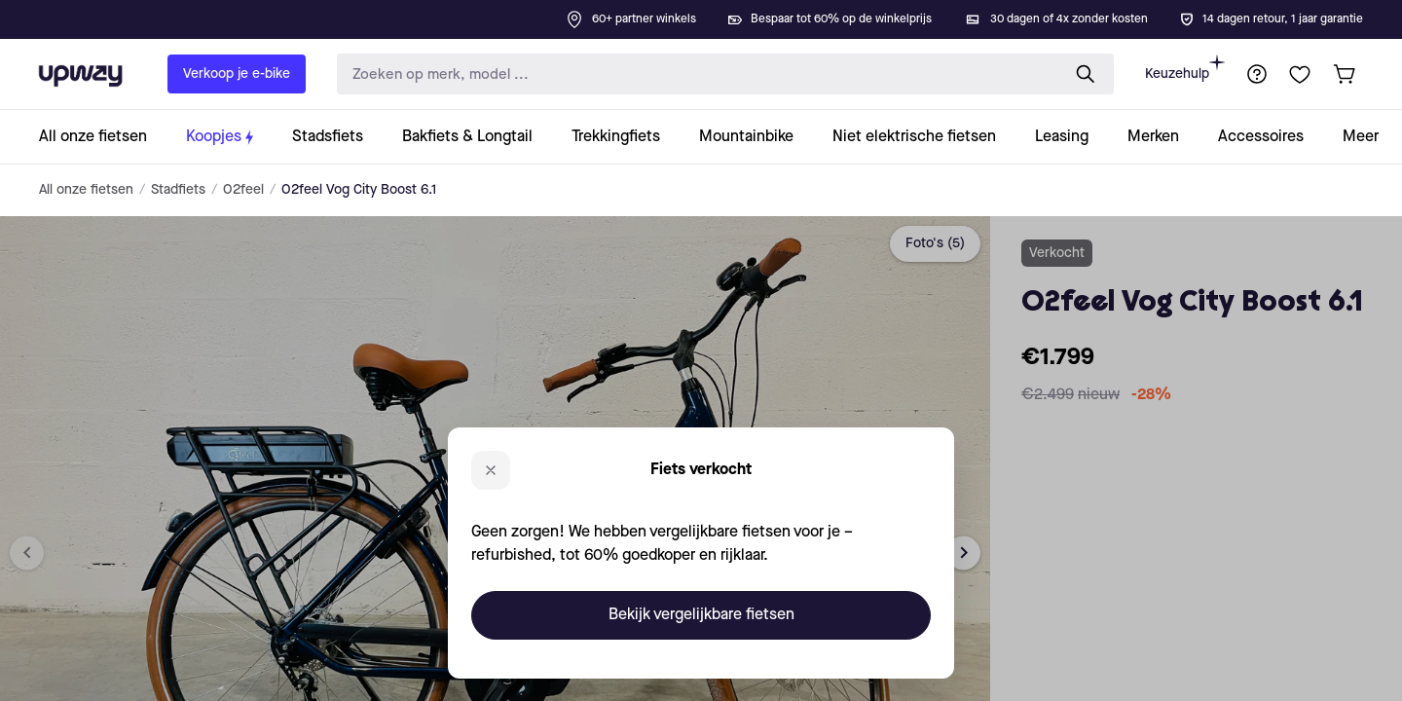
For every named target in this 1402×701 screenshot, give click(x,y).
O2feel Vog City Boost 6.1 (358, 190)
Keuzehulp (1185, 68)
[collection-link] (102, 137)
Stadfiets (178, 190)
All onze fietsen (86, 190)
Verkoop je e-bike (236, 74)
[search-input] (694, 74)
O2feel (243, 190)
